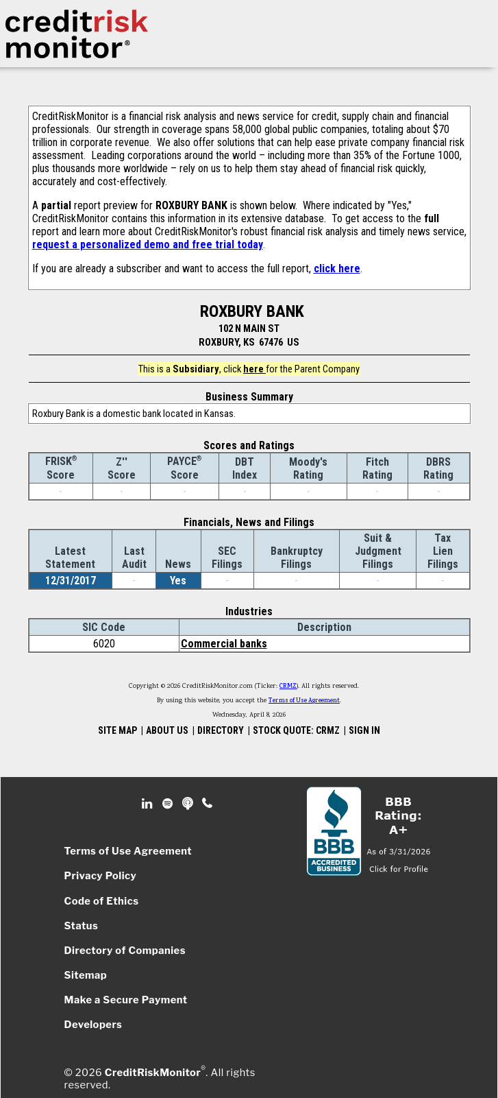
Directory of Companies (125, 950)
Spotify (168, 804)
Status (81, 926)
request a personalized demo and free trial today (147, 244)
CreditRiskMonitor (153, 1072)
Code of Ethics (101, 901)
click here (337, 268)
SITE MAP (117, 730)
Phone (208, 804)
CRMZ (288, 686)
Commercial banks (224, 643)
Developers (93, 1024)
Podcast (188, 804)
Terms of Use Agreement (304, 701)
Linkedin (148, 804)
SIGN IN (364, 730)
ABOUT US (167, 730)
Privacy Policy (100, 876)
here (254, 369)
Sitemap (86, 975)
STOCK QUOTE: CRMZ (296, 730)
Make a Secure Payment (126, 1000)
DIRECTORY (220, 730)
